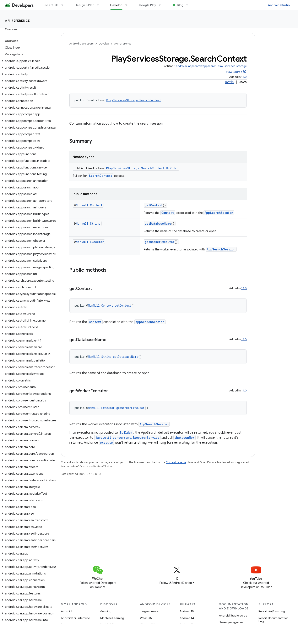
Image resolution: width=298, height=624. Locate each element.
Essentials (51, 5)
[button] (27, 61)
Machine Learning (112, 618)
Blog (180, 5)
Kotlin (229, 82)
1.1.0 (244, 77)
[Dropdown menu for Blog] (189, 5)
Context (96, 205)
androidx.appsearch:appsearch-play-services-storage (211, 66)
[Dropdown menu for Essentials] (64, 5)
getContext (154, 205)
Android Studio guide (233, 615)
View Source (234, 72)
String (95, 223)
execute (106, 442)
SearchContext (100, 176)
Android (66, 611)
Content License (176, 462)
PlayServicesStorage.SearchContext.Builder (142, 168)
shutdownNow (184, 438)
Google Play (147, 5)
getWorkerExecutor (159, 242)
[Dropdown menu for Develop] (128, 5)
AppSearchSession (219, 213)
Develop (104, 43)
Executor (97, 242)
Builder (126, 433)
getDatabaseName (158, 223)
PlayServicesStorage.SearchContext (133, 100)
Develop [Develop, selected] (116, 5)
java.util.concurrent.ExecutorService (127, 438)
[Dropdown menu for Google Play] (161, 5)
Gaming (105, 611)
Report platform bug (272, 611)
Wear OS (146, 618)
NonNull (82, 205)
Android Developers (81, 43)
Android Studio (279, 5)
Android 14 (186, 618)
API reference (17, 20)
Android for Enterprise (75, 618)
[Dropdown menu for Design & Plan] (99, 5)
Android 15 (186, 611)
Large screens (149, 611)
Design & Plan (84, 5)
